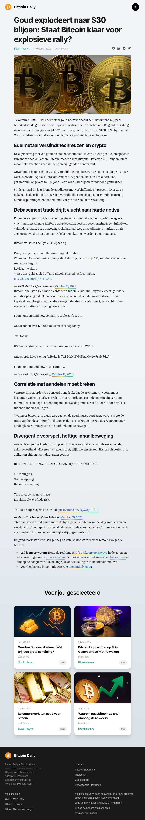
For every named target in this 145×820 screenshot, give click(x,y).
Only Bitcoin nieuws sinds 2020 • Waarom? (98, 802)
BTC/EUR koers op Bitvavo (89, 552)
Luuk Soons (61, 48)
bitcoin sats (118, 557)
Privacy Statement (85, 769)
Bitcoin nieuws (26, 662)
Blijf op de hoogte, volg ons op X (92, 807)
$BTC (94, 258)
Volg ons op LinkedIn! (86, 813)
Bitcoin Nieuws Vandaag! (18, 809)
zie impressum (24, 783)
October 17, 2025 (65, 286)
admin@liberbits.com (16, 776)
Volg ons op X (12, 793)
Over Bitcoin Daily (14, 799)
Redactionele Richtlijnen (88, 784)
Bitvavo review (55, 557)
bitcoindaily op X (80, 566)
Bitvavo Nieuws (13, 804)
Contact (79, 764)
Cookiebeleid (82, 779)
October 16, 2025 (62, 374)
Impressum (81, 774)
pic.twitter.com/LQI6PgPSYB (33, 279)
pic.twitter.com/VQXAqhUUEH (78, 510)
